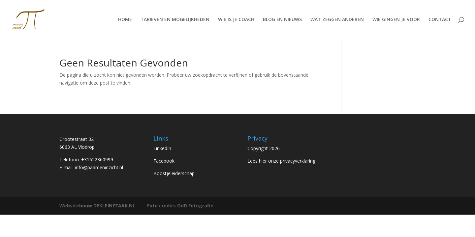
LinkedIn (162, 148)
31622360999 (98, 159)
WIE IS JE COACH (236, 19)
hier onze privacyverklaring (287, 161)
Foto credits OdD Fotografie (180, 205)
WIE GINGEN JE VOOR (396, 19)
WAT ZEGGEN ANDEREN (337, 19)
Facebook (163, 161)
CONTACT (439, 19)
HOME (125, 19)
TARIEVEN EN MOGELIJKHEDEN (175, 19)
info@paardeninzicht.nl (99, 167)
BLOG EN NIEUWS (282, 19)
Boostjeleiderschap (174, 173)
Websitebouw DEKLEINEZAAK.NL (97, 205)
